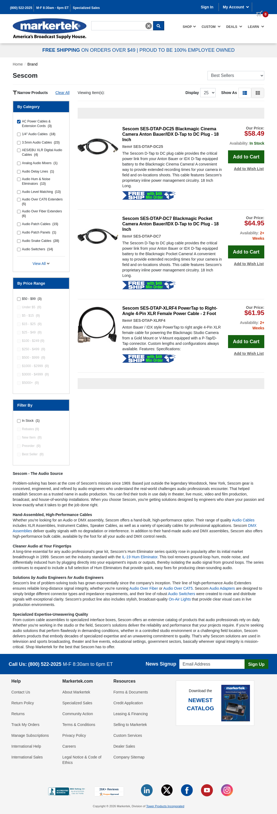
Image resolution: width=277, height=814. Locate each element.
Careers (69, 746)
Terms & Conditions (78, 724)
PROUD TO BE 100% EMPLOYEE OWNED (187, 50)
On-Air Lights (180, 599)
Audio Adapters (222, 588)
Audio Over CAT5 (178, 588)
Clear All (62, 92)
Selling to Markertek (130, 724)
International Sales (27, 757)
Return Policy (22, 703)
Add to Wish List (249, 169)
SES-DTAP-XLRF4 (149, 320)
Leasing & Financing (130, 714)
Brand (32, 64)
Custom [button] (211, 26)
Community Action (77, 714)
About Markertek (76, 692)
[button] (244, 92)
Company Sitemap (128, 757)
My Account (236, 7)
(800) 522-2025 (21, 8)
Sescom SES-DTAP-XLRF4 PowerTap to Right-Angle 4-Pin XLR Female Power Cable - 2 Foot (169, 311)
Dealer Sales (124, 746)
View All (41, 263)
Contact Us (20, 692)
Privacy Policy (74, 735)
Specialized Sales (86, 8)
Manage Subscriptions (30, 735)
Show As (229, 92)
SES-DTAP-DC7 (147, 236)
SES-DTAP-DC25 (148, 146)
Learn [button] (256, 26)
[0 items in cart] (260, 6)
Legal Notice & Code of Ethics (81, 760)
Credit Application (128, 703)
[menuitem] (189, 26)
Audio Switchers (181, 594)
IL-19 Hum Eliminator (139, 557)
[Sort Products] (235, 75)
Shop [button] (189, 26)
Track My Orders (25, 724)
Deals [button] (234, 26)
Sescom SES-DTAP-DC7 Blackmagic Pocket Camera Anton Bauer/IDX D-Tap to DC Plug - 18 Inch (170, 224)
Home (18, 64)
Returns (18, 714)
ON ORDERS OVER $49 (89, 50)
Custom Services (127, 735)
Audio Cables (243, 520)
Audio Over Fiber (143, 588)
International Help (26, 746)
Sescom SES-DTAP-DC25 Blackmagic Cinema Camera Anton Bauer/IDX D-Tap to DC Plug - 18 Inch (170, 134)
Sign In (207, 7)
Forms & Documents (130, 692)
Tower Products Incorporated (165, 806)
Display (192, 92)
